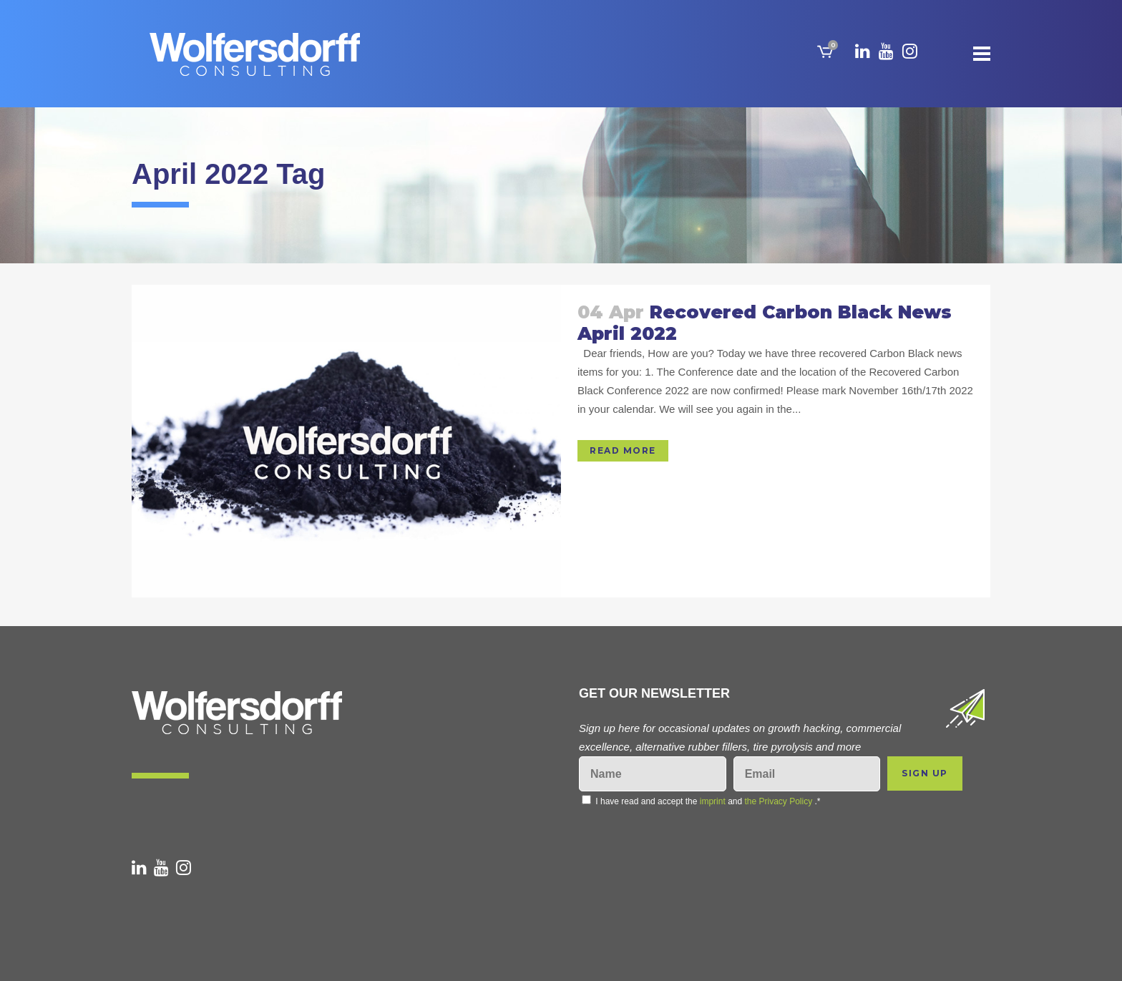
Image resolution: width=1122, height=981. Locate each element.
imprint (713, 801)
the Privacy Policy (779, 801)
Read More (623, 450)
